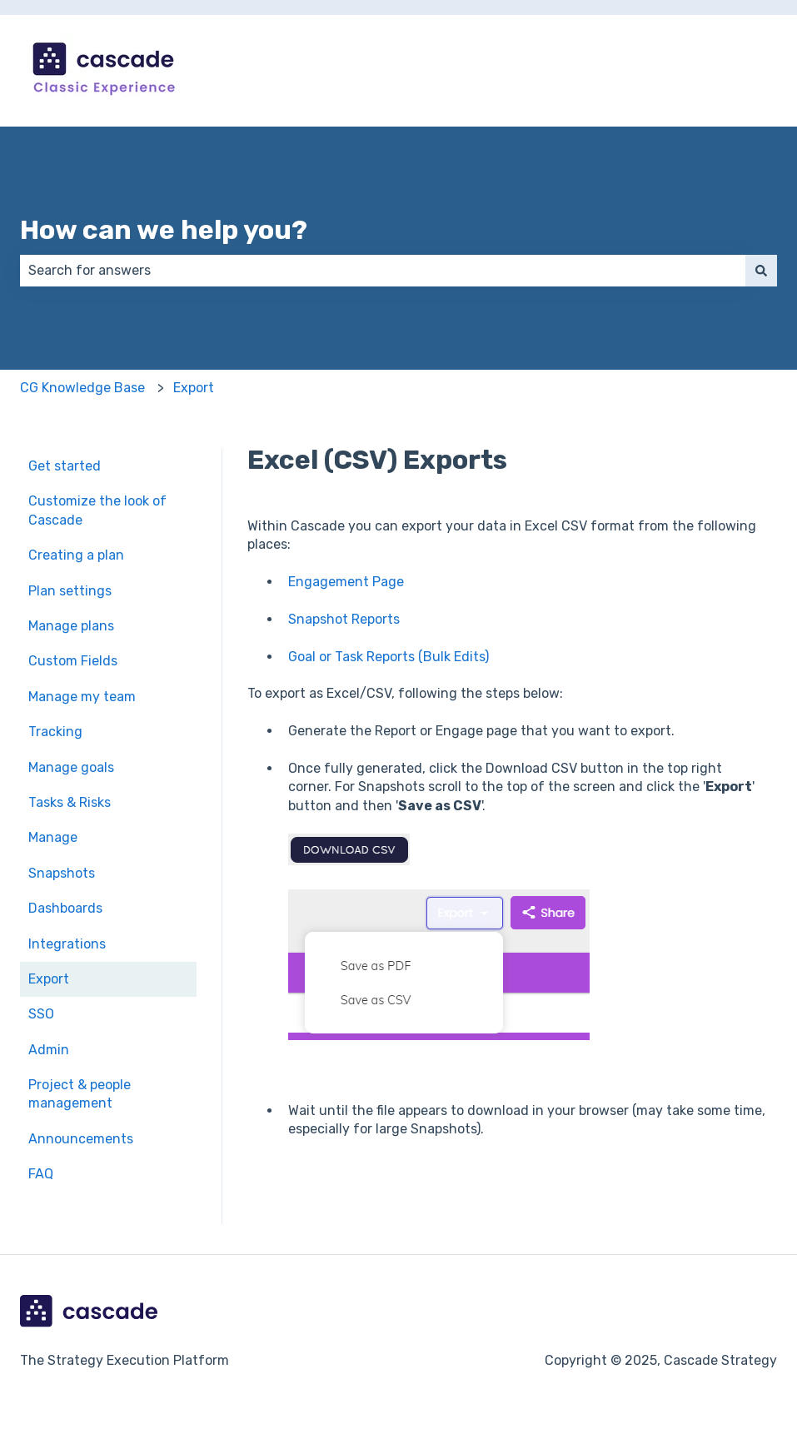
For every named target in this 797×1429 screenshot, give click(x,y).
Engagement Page (346, 582)
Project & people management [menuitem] (79, 1094)
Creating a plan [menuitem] (76, 555)
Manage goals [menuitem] (71, 767)
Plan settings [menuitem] (70, 591)
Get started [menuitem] (64, 466)
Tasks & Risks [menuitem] (69, 802)
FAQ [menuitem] (40, 1174)
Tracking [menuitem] (55, 731)
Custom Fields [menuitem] (72, 661)
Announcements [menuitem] (80, 1139)
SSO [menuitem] (41, 1014)
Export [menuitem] (48, 979)
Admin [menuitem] (48, 1050)
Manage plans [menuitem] (71, 626)
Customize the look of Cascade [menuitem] (97, 510)
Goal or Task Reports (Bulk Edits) (388, 657)
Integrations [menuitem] (67, 944)
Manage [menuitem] (52, 837)
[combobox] (382, 270)
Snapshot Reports (344, 619)
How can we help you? (163, 230)
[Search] (761, 270)
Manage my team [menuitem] (82, 697)
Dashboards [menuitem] (65, 908)
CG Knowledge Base (82, 388)
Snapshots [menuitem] (61, 873)
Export (193, 388)
